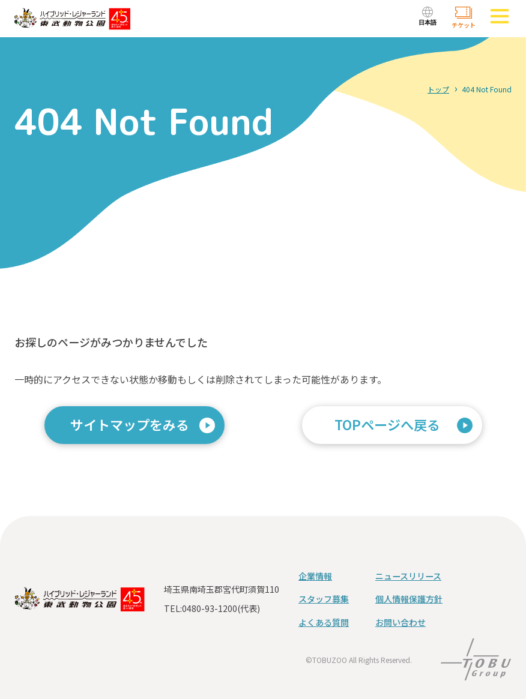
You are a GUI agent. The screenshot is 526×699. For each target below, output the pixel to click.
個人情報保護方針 (409, 599)
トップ (438, 89)
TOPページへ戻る (387, 424)
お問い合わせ (400, 622)
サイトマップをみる (129, 424)
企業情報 (315, 576)
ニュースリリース (408, 576)
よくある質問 (323, 622)
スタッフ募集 (323, 599)
